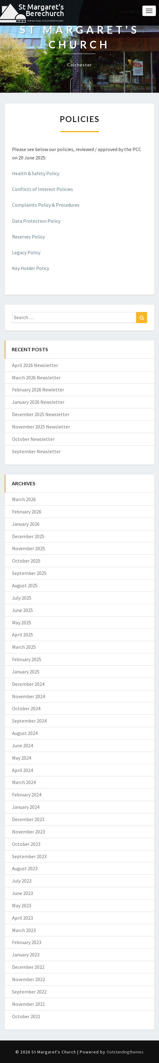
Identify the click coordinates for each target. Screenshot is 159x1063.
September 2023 (29, 856)
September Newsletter (36, 451)
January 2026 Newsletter (38, 402)
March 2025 (24, 647)
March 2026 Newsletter (36, 377)
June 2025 (22, 610)
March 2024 (24, 782)
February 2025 (26, 659)
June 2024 (22, 745)
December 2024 (28, 684)
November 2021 (28, 1004)
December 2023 (28, 819)
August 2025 (25, 585)
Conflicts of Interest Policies (42, 189)
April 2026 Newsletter (35, 365)
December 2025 (28, 536)
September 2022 (29, 992)
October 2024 (26, 708)
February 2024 (26, 794)
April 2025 (22, 634)
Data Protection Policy (36, 221)
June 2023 (22, 893)
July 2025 (21, 598)
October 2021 (26, 1016)
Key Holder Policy (30, 268)
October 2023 (26, 844)
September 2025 (29, 573)
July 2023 (21, 881)
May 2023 (21, 905)
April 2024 (22, 770)
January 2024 (25, 807)
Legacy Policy (26, 252)
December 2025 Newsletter (40, 414)
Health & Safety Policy (35, 173)
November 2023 (28, 832)
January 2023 (25, 954)
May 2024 (21, 758)
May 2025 (21, 622)
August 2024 (25, 733)
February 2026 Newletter (38, 389)
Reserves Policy (28, 237)
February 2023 (26, 942)
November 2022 (28, 979)
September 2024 (29, 721)
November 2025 (28, 548)
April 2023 (22, 918)
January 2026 (25, 524)
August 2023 (25, 868)
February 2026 (26, 511)
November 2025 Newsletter (41, 427)
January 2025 (25, 672)
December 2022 (28, 967)
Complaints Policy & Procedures (46, 205)
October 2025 (26, 561)
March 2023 (24, 930)
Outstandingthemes (125, 1052)
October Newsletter (33, 439)
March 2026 (24, 499)
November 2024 (28, 696)
